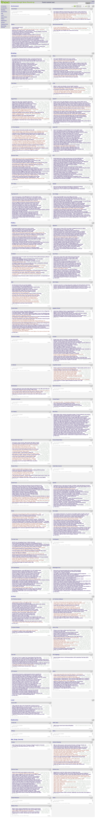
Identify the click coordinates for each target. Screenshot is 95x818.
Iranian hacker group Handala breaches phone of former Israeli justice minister (69, 532)
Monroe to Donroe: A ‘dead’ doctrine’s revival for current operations (26, 776)
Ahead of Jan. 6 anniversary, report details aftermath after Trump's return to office (28, 60)
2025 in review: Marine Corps (59, 783)
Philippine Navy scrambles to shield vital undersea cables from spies (26, 779)
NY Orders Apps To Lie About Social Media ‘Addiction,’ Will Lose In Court (27, 658)
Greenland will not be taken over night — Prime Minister (23, 518)
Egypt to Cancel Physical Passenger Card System (64, 312)
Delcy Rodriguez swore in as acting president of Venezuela (24, 515)
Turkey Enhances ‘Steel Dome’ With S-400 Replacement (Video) (25, 492)
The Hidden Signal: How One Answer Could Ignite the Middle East (25, 266)
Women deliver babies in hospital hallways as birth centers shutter (67, 415)
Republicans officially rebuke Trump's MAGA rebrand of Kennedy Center (68, 428)
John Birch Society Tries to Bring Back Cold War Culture (23, 319)
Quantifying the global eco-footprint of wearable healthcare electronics (26, 34)
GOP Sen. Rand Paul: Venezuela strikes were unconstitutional (66, 574)
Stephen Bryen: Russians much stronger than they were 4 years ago (67, 264)
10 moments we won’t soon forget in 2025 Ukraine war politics (24, 460)
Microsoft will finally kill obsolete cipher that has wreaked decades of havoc (69, 611)
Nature (12, 24)
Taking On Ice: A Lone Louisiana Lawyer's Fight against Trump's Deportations (69, 188)
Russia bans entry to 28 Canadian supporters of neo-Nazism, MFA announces (27, 523)
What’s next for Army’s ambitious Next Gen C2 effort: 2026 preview (67, 758)
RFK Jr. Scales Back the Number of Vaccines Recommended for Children (68, 169)
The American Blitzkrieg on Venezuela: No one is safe (22, 473)
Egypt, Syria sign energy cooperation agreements (22, 101)
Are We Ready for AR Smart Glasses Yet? (62, 646)
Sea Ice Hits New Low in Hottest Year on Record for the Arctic (66, 30)
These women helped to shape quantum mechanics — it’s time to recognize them (28, 46)
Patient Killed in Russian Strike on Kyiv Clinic (21, 166)
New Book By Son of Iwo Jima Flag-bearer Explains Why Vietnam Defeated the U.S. (28, 320)
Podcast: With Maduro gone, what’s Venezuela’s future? (65, 577)
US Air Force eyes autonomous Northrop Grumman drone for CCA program (27, 787)
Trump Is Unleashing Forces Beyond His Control (63, 175)
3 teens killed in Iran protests (18, 586)
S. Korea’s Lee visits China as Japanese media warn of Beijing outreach (68, 140)
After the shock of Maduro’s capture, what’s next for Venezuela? (66, 237)
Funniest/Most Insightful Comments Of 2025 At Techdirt (23, 664)
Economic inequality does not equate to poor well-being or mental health (26, 35)
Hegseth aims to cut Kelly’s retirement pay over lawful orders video (25, 812)
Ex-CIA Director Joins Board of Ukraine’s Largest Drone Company (25, 317)
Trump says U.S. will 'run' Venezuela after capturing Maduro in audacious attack (27, 142)
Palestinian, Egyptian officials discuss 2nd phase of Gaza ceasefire (25, 109)
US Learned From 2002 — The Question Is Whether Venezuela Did (67, 402)
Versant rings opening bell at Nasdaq (61, 143)
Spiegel (54, 183)
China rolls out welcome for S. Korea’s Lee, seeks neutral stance (67, 137)
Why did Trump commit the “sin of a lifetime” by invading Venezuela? (26, 260)
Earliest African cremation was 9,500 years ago (21, 603)
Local (2, 15)
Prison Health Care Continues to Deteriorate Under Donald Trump (25, 323)
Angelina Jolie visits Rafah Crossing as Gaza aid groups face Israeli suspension (28, 117)
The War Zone (14, 539)
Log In (93, 1)
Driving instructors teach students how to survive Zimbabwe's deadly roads (69, 73)
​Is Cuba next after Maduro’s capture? (61, 268)
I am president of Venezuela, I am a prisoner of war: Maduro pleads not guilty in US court (71, 513)
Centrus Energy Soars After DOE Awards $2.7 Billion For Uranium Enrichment (69, 203)
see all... (49, 14)
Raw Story (55, 411)
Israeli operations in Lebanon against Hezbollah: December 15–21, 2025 (68, 380)
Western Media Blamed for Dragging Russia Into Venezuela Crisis (67, 404)
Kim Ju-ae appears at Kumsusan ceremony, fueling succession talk (67, 135)
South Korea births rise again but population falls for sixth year (66, 133)
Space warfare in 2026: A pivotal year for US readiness (23, 775)
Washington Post (56, 567)
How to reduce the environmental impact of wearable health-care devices (27, 36)
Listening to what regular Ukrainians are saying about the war (24, 455)
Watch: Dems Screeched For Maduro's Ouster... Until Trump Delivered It (68, 213)
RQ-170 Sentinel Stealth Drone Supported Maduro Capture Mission (25, 548)
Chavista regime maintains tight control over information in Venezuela (26, 585)
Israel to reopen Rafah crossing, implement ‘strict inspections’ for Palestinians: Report (71, 529)
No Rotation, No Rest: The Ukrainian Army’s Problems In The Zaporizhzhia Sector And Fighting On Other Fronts (34, 497)
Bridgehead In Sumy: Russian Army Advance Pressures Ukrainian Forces (27, 485)
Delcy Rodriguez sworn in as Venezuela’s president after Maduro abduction (69, 234)
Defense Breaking (57, 742)
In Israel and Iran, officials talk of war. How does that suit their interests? (68, 92)
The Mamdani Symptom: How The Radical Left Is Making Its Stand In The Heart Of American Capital (74, 205)
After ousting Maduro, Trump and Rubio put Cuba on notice (23, 446)
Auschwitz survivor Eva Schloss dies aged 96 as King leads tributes (26, 295)
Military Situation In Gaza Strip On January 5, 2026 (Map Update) (25, 494)
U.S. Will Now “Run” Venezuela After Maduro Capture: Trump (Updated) (26, 549)
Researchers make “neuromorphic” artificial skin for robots (24, 612)
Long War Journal (57, 364)
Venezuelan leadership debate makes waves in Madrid (64, 352)
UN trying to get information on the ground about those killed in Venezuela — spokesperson (30, 522)
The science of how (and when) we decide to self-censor (23, 608)
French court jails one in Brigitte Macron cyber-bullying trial (65, 355)
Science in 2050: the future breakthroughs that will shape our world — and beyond (28, 29)
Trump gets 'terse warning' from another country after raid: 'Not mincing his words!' (70, 430)
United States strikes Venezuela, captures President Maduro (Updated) (67, 370)
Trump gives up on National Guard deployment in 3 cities (65, 781)
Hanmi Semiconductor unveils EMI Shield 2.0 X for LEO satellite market (68, 129)
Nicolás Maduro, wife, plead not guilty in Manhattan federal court (67, 148)
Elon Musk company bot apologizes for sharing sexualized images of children (28, 144)
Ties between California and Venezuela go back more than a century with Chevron (70, 11)
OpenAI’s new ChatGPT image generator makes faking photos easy (67, 608)
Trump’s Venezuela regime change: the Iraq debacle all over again (67, 265)
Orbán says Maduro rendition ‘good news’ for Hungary (65, 346)
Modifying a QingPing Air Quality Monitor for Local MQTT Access (66, 641)
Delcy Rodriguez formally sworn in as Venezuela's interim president (67, 121)
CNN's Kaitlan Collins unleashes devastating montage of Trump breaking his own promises (72, 414)
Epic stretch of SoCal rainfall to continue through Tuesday (65, 14)
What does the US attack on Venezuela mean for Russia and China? (67, 240)
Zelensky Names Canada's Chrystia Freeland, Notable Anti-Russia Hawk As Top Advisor (71, 206)
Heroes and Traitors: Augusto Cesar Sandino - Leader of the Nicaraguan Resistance (70, 494)
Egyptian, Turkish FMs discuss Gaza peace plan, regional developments (26, 113)
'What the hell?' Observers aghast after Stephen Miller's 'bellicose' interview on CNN (70, 422)
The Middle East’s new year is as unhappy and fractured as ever (66, 260)
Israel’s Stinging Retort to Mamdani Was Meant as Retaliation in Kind (67, 176)
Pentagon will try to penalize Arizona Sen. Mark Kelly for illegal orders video (27, 708)
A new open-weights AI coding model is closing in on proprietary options (68, 617)
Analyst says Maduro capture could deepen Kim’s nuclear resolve (67, 136)
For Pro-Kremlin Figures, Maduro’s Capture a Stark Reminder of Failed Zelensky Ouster (29, 162)
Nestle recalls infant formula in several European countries (65, 110)
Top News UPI (14, 194)
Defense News (14, 769)
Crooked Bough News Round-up (22, 2)
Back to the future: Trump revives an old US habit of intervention (67, 266)
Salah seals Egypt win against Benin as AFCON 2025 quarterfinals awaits (68, 244)
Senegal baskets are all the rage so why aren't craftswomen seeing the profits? (70, 65)
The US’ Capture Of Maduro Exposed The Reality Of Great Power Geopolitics (27, 258)
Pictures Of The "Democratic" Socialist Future (63, 200)
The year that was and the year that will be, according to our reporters (67, 749)
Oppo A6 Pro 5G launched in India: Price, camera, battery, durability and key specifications (72, 104)
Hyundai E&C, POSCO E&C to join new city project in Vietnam (24, 590)
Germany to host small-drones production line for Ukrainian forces (25, 789)
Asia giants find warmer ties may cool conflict (63, 93)
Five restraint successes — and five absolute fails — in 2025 (24, 459)
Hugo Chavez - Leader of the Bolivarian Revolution (64, 499)
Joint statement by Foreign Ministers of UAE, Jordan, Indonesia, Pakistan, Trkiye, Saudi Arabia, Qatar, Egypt (33, 118)
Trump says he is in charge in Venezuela (62, 572)
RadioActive (4, 20)
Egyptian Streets (56, 308)
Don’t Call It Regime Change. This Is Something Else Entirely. (66, 172)
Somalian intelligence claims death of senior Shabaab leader (66, 369)
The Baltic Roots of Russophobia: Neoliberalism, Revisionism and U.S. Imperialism (29, 327)
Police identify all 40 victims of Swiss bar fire (21, 292)
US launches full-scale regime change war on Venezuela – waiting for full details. (28, 272)
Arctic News (14, 8)
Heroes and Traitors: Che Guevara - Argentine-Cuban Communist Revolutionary (70, 502)
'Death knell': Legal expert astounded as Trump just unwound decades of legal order (71, 420)
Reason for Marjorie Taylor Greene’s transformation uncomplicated (67, 263)
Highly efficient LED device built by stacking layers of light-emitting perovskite (28, 40)
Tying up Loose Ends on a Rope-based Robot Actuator (65, 630)
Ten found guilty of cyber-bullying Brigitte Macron (22, 286)
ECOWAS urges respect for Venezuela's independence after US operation (68, 74)
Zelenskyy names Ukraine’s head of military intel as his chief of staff (26, 788)
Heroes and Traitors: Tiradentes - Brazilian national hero (65, 496)
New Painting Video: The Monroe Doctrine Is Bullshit (22, 264)
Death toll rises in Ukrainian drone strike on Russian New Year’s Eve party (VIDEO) (29, 477)
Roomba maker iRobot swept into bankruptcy (63, 612)
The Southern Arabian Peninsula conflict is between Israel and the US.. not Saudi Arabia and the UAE (32, 275)
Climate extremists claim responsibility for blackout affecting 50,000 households (28, 469)
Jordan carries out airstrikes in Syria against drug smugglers (65, 373)
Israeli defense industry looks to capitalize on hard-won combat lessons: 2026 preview (70, 755)
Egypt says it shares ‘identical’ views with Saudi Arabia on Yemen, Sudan (68, 235)
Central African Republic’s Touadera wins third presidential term (66, 230)
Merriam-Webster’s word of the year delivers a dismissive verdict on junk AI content (70, 610)
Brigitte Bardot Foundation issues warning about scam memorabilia (25, 300)
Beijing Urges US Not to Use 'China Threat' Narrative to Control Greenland (68, 504)
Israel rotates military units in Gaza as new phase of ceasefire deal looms (68, 376)
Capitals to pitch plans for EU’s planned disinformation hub (66, 356)
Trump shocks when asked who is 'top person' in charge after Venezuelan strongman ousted (72, 425)
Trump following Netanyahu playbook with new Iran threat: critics (67, 274)
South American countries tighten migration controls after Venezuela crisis (69, 149)
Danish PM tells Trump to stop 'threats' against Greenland (24, 291)
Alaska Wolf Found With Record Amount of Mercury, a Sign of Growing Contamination (70, 28)
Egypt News (14, 98)
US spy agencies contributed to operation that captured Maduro (66, 777)
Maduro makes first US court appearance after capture (64, 60)
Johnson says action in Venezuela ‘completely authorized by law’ (67, 582)
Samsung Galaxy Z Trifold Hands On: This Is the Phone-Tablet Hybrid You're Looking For (71, 679)
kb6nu (54, 730)
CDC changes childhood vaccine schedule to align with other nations (67, 141)
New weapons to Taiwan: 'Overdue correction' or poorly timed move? (26, 454)
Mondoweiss (14, 385)
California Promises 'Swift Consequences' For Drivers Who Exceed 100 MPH (69, 204)
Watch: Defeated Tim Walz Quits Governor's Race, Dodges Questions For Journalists (71, 211)
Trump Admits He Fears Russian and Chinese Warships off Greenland (68, 405)
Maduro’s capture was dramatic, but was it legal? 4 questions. (66, 86)
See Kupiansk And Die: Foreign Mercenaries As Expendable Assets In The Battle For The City (30, 498)
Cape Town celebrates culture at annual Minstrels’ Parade (65, 59)
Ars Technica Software (58, 599)
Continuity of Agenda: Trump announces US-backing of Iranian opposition (26, 273)
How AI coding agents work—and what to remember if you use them (67, 607)
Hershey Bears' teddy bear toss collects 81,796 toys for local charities (68, 71)
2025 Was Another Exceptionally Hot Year (62, 29)
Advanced (92, 3)
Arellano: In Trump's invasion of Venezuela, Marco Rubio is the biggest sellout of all (29, 134)
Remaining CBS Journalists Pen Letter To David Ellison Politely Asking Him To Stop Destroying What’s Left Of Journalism (36, 660)
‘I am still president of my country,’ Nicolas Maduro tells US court (67, 241)
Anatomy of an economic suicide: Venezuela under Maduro (65, 269)
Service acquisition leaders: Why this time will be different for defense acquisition (70, 748)
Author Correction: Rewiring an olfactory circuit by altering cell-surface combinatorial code (30, 44)
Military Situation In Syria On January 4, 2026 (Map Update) (24, 501)
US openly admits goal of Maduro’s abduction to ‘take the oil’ (66, 530)
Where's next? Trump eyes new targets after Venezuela (65, 118)
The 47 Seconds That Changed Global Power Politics (64, 403)
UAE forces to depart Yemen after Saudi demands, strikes (65, 374)
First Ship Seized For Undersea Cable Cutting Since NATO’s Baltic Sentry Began (28, 560)
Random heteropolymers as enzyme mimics (21, 33)
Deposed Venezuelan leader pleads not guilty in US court (65, 343)
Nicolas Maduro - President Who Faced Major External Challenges (67, 492)
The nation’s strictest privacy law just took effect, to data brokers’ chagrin (68, 601)
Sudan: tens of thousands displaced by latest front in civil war (66, 67)
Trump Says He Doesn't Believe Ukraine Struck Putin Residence (25, 167)
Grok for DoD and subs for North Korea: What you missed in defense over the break (70, 747)
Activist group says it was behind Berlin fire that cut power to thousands (26, 293)
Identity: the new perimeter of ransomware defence (22, 632)
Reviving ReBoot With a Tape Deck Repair (62, 638)
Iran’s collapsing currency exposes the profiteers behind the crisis (67, 520)
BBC (12, 282)
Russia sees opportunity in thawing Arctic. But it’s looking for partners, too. (69, 87)
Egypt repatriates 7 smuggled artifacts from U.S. (21, 110)
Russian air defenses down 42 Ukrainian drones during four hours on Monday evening (29, 524)
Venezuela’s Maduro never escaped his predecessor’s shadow (24, 785)
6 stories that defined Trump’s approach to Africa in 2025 (23, 457)
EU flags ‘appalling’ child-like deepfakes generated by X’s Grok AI (67, 242)
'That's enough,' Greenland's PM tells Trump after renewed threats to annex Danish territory (72, 72)
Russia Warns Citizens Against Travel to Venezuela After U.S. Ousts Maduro (27, 163)
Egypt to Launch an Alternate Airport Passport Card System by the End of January (70, 313)
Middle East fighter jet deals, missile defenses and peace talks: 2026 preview (69, 764)
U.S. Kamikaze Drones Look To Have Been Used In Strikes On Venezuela (26, 546)
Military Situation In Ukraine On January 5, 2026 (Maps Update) (25, 491)
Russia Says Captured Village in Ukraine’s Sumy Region (23, 165)
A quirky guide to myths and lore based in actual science (23, 613)
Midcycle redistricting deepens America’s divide (22, 707)
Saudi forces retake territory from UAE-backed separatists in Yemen (67, 531)
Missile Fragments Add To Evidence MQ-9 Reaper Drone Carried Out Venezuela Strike (29, 554)
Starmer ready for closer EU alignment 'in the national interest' (24, 297)
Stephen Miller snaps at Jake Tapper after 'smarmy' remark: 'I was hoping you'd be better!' (72, 429)
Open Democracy (57, 385)
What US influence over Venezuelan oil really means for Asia (66, 258)
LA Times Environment (58, 8)
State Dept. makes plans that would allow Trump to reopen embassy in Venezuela (70, 588)
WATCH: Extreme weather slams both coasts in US (22, 78)
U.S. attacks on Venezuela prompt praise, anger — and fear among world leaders (28, 138)
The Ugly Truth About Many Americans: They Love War (23, 746)
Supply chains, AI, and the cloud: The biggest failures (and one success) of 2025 (69, 603)
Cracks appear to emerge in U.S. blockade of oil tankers (65, 579)
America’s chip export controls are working (62, 267)
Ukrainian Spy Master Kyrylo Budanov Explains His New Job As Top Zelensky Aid (28, 553)
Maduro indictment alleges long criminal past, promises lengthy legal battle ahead (28, 132)
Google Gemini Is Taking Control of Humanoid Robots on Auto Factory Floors (69, 675)
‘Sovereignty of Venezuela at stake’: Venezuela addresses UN (66, 243)
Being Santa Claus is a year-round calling (20, 615)
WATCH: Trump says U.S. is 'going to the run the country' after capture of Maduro (28, 70)
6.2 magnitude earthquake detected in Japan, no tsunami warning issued (27, 58)
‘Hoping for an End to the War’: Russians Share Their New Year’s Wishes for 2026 (28, 178)
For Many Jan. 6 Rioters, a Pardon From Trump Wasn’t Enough (66, 168)
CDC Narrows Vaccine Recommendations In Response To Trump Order (68, 202)
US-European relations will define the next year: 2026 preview (66, 754)
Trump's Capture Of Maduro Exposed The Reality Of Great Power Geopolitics (69, 207)
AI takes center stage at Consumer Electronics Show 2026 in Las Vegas (68, 69)
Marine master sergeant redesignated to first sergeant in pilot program (26, 808)
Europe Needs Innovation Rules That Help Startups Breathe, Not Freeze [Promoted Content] (72, 358)
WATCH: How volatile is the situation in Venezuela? (22, 69)
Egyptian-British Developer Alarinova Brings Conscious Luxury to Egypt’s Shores (70, 315)
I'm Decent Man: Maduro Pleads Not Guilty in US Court (64, 488)
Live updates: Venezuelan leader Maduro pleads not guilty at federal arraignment (70, 573)
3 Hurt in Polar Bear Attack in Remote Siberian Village (23, 161)
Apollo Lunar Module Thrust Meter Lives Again (63, 649)
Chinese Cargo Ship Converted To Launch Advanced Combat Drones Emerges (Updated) (30, 556)
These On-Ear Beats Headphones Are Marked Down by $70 (65, 676)
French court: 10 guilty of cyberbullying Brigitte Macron (65, 150)
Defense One (56, 769)
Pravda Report (56, 399)
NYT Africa (13, 183)
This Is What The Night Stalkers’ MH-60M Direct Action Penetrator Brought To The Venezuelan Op (31, 544)
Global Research (15, 797)
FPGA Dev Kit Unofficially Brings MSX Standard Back (64, 648)
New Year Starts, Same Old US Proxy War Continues (22, 268)
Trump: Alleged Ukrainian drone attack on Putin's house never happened (27, 588)
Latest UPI (55, 127)
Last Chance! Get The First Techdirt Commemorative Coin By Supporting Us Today (29, 663)
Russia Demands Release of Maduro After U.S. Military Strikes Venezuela (27, 169)
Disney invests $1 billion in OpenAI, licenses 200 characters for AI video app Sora (69, 615)
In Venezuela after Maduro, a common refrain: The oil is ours (24, 135)
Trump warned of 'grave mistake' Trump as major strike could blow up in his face (70, 431)
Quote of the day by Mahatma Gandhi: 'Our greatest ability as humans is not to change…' (72, 102)
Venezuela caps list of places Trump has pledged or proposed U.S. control (68, 576)
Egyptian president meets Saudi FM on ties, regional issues (24, 108)
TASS (12, 511)
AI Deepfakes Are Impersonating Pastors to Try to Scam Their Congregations (69, 683)
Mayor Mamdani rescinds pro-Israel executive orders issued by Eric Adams (26, 392)
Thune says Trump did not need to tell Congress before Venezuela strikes (68, 585)
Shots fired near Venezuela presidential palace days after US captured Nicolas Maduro (71, 114)
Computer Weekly (15, 627)
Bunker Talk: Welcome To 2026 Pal (19, 552)
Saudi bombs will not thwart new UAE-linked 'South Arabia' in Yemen (25, 453)
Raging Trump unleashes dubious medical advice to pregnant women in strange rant (71, 434)
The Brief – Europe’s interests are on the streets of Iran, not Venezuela (68, 341)
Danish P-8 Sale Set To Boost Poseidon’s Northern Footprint (24, 555)
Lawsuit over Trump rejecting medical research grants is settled (25, 609)
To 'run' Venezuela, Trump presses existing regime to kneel (23, 136)
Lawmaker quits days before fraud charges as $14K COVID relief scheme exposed (70, 417)
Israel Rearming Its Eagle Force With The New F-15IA (23, 562)
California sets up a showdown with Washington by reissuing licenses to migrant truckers (30, 148)
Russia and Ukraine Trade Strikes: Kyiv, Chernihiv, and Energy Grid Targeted (27, 487)
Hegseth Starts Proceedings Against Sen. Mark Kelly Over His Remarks (68, 174)
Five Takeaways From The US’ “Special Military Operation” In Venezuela (26, 271)
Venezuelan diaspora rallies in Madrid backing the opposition (66, 76)
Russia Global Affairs (57, 439)
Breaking (3, 9)
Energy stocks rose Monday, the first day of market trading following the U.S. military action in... (73, 583)
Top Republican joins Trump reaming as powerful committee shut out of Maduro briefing (71, 426)
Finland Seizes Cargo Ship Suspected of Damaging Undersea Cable (26, 176)
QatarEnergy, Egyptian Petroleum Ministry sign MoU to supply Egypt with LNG (28, 112)
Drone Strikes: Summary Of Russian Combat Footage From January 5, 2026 (27, 486)
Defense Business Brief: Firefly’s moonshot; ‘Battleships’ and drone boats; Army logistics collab (73, 792)
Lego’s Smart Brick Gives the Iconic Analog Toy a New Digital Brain (67, 677)
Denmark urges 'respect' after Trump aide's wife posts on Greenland (25, 294)
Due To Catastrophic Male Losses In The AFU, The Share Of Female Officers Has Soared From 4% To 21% (33, 500)
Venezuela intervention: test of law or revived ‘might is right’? (66, 257)
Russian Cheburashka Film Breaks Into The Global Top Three (66, 489)
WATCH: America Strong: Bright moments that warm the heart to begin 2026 (27, 72)
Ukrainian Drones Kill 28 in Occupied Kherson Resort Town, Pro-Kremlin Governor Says (30, 173)
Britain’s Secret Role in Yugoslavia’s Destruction (21, 315)
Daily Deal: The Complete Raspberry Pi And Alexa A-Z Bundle (24, 661)
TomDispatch (56, 539)
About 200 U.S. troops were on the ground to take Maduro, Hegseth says (68, 589)
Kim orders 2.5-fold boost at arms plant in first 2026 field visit (66, 139)
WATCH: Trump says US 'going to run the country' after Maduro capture (26, 71)
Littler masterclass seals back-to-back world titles (22, 303)
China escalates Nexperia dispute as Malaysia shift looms (65, 273)
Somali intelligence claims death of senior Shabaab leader (65, 368)
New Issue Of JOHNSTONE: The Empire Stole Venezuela (23, 259)
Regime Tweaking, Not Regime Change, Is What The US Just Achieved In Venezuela (28, 265)
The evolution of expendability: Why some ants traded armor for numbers (27, 621)
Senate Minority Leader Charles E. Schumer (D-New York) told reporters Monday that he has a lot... (73, 575)
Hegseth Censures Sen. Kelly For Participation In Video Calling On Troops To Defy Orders (72, 214)
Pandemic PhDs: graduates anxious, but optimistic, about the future (26, 47)
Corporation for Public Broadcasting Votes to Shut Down (65, 173)
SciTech (3, 22)
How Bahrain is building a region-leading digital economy (23, 631)
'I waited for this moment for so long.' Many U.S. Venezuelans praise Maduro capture (28, 140)
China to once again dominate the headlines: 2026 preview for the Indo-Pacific (69, 756)
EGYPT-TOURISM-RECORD (18, 114)
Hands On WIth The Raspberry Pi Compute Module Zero (65, 633)
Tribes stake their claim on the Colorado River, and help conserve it (25, 705)
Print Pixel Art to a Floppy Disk (59, 640)
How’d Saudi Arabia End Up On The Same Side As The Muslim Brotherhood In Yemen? (29, 270)
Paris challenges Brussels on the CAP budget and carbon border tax (67, 347)
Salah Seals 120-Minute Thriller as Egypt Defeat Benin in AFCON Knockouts (69, 311)
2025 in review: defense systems (60, 780)
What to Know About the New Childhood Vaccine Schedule (65, 164)
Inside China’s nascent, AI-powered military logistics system (65, 787)
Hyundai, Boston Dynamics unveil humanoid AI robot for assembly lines (26, 674)
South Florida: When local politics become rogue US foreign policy (25, 443)
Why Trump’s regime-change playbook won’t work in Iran (65, 247)
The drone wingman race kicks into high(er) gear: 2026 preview (66, 762)
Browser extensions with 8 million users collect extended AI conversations (69, 609)
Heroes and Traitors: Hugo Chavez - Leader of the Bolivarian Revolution (68, 498)
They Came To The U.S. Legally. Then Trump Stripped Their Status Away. (26, 657)
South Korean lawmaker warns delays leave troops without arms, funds (68, 138)
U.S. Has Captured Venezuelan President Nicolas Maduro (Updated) (25, 551)
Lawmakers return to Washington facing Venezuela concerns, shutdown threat (28, 133)
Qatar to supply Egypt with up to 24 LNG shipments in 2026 (24, 111)
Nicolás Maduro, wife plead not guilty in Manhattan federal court (66, 146)
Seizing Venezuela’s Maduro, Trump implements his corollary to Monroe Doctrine (69, 88)
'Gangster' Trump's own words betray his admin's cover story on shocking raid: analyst (71, 419)
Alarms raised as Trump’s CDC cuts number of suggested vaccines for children (69, 228)
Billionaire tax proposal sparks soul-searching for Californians (24, 145)
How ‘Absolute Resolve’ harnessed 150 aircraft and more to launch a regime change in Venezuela (73, 776)
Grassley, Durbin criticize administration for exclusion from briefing (67, 571)
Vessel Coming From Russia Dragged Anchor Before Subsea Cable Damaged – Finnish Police (31, 168)
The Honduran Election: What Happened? (20, 330)
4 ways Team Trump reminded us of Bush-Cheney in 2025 (23, 456)
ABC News (13, 56)
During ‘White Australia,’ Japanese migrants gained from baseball (67, 272)
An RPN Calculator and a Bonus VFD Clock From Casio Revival (66, 637)
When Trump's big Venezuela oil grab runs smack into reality (24, 448)
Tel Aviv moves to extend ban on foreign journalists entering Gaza (67, 521)
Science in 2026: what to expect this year (20, 45)
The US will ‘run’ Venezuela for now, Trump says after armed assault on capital (69, 778)
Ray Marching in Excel (58, 644)
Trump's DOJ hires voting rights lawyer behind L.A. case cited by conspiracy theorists (29, 143)
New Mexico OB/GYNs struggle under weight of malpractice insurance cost (27, 712)
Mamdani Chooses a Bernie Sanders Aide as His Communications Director (69, 160)
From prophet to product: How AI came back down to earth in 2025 (67, 604)
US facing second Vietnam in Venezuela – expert (21, 476)
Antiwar (13, 742)
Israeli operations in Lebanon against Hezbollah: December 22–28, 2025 (68, 375)
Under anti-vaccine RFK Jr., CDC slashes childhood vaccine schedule (25, 601)
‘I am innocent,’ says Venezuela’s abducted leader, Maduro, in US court (68, 248)
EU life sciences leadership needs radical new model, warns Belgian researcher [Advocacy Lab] (73, 342)
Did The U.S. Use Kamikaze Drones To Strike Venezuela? (23, 542)
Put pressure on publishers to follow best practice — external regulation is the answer (29, 31)
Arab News (13, 83)
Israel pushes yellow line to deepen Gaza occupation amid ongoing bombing (69, 515)
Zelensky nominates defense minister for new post (22, 468)
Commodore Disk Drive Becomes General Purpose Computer (66, 632)
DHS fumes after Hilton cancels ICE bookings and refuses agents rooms (68, 432)
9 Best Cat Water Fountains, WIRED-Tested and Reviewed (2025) (66, 682)
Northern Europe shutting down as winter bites (63, 345)
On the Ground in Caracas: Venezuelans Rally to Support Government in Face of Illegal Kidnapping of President (34, 314)
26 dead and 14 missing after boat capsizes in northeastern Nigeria (25, 247)
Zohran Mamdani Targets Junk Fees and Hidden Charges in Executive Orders (69, 163)
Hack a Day (55, 627)
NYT (54, 155)
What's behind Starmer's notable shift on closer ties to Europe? (25, 289)
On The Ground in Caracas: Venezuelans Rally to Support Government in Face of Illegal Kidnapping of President (35, 311)
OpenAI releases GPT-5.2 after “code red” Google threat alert (66, 614)
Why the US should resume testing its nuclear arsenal (23, 772)
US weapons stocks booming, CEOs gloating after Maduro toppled (25, 442)
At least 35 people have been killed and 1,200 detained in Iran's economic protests (70, 116)
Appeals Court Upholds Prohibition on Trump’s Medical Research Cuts (68, 162)
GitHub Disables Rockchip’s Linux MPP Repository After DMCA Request (68, 636)
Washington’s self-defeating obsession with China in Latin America (67, 275)
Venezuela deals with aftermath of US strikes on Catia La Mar (66, 75)
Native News (4, 17)
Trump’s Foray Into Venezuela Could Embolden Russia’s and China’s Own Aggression (71, 161)
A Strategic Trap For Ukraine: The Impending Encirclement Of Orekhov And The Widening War (31, 489)
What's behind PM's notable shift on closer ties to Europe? (24, 290)
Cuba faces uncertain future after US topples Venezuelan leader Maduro (68, 117)
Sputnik (54, 482)
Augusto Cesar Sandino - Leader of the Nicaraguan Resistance (66, 495)
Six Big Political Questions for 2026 (61, 165)
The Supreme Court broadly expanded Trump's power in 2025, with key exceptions (28, 146)
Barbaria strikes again (16, 257)
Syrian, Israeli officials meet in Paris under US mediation (65, 524)
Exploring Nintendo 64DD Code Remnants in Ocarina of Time (66, 645)
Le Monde (13, 364)
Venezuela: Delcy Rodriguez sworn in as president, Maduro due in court (26, 589)
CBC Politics (55, 282)
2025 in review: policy (58, 791)
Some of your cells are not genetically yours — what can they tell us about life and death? (30, 41)
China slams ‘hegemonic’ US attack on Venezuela (22, 471)
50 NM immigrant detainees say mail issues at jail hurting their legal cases (27, 706)
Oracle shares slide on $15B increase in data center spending (66, 616)
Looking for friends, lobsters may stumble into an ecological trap (25, 610)
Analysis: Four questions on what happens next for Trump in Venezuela (68, 587)
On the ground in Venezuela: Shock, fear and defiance (23, 139)
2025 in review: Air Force (58, 785)
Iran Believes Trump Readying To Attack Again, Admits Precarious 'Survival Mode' (70, 209)
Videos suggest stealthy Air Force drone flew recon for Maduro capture (26, 774)
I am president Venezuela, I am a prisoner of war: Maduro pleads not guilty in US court (71, 514)
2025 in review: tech (58, 789)
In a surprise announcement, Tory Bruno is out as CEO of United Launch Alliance (28, 617)
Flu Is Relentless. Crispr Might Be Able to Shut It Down (65, 687)
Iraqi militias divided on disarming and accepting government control (67, 378)
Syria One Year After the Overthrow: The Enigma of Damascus (66, 187)
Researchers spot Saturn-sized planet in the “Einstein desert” (24, 605)
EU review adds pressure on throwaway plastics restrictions (66, 344)
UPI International (15, 567)
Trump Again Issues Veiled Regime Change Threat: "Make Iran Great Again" (68, 208)
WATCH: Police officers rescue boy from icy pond (22, 66)
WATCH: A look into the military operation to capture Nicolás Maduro (26, 68)
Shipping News (4, 24)
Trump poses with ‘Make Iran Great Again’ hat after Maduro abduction (68, 245)
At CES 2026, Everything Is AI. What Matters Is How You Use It (66, 685)
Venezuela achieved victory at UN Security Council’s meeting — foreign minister (28, 519)
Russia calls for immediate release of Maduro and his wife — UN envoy (26, 525)
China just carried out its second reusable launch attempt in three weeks (26, 616)
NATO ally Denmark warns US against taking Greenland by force (66, 340)
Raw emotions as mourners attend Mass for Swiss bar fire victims (25, 296)
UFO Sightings (56, 654)
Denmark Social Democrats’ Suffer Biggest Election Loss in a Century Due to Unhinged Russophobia (32, 322)
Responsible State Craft (16, 439)
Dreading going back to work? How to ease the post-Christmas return (25, 301)
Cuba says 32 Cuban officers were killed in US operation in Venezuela (26, 781)
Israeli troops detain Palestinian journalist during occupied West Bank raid (69, 523)
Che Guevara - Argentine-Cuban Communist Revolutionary (65, 503)
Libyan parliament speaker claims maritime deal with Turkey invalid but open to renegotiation (72, 379)
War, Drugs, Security (3, 26)
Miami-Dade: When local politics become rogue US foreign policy (25, 444)
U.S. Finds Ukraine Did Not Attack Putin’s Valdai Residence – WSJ (25, 177)
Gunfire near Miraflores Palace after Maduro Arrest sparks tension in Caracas (69, 108)
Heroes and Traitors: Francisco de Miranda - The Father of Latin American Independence (71, 500)
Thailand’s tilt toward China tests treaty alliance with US (23, 778)
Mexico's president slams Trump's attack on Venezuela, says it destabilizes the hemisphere (30, 131)
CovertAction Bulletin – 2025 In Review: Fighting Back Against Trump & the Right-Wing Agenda (31, 313)
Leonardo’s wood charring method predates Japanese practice (24, 611)
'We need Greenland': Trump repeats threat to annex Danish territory (26, 287)
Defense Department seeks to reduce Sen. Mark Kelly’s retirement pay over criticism (70, 132)
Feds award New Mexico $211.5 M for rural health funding (23, 709)
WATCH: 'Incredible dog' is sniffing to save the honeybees (24, 65)
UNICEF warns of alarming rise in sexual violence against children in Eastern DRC (70, 63)
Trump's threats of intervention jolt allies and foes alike (23, 129)
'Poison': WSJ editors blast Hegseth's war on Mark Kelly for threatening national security (71, 421)
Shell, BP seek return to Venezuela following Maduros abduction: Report (68, 518)
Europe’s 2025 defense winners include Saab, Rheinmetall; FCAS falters (26, 792)
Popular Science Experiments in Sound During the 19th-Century (66, 634)
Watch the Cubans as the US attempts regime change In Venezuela (67, 271)
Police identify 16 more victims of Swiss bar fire (21, 299)
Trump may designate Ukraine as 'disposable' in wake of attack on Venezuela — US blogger (30, 521)
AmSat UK (13, 722)
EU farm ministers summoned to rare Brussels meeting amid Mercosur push (68, 354)
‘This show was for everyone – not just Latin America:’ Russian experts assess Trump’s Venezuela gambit (33, 475)
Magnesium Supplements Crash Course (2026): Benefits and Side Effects (68, 681)
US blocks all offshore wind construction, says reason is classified (25, 618)
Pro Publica (14, 411)
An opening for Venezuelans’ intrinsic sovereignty (64, 89)
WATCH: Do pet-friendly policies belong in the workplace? (24, 73)
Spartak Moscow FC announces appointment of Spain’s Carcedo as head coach (28, 527)
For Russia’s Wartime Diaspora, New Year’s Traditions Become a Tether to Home (28, 174)
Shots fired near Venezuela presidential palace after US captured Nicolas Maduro (70, 115)
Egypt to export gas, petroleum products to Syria (22, 104)
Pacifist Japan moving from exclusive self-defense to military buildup (26, 791)
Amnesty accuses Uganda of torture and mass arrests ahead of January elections (70, 68)
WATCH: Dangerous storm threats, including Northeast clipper (24, 64)
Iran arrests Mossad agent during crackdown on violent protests (66, 519)
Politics (2, 18)
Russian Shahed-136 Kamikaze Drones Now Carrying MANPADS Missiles (27, 543)
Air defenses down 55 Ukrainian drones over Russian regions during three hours (28, 520)
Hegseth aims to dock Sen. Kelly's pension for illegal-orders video (67, 772)
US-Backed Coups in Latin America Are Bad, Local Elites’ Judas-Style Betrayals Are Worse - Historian (74, 485)
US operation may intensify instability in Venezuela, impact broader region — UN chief (29, 526)
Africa (54, 56)
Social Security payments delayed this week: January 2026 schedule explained (70, 113)
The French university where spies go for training (22, 288)
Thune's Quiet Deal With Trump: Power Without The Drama (65, 196)
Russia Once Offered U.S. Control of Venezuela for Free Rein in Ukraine (68, 166)
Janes (54, 797)
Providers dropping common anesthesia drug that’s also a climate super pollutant (28, 604)
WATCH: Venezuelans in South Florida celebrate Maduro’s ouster (25, 67)
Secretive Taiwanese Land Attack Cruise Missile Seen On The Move (25, 561)
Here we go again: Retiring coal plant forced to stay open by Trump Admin (27, 607)
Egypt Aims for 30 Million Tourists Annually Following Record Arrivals (68, 316)
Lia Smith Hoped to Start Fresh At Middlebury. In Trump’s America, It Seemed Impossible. (72, 177)
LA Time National (15, 127)
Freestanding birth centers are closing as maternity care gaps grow (25, 713)
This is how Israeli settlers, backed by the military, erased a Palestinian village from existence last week (32, 390)
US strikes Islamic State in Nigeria (60, 377)
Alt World (13, 253)
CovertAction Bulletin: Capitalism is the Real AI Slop (22, 329)
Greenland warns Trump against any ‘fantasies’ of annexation (66, 236)
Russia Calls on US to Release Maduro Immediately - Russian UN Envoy (68, 490)
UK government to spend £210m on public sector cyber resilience (25, 630)
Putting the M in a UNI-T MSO (59, 631)
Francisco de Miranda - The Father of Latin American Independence (67, 501)
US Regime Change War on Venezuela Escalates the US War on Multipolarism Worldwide (30, 263)
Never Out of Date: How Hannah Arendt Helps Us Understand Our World (68, 186)
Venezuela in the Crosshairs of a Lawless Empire (63, 406)
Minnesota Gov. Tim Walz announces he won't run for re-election (67, 144)
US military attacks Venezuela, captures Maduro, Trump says (65, 752)
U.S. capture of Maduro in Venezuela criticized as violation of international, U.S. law (28, 141)
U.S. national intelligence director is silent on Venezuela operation (25, 137)
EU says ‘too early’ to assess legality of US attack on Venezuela (66, 353)
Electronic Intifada (15, 336)
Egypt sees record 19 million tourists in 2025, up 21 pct (23, 116)
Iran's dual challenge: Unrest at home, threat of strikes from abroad (67, 119)
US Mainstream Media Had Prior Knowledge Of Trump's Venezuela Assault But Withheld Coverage (73, 212)
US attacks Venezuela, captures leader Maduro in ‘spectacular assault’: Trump (69, 751)
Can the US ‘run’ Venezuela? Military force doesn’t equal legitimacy (25, 773)
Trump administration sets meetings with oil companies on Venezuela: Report (69, 232)
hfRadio (13, 730)
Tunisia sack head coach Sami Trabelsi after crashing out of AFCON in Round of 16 (70, 64)
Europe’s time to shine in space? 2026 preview (63, 759)
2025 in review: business (58, 790)
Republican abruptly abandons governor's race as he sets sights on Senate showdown (71, 416)
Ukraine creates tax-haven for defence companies (64, 351)
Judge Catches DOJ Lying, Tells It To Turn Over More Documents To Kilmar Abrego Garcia (30, 659)
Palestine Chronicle (15, 399)
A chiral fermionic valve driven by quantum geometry (23, 32)
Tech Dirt (13, 654)
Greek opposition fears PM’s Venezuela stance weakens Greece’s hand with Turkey (70, 357)
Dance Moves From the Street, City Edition (62, 178)
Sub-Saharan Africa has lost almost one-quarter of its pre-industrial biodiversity (28, 37)
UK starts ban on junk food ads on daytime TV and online (65, 359)
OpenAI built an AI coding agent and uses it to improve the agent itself (67, 613)
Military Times (14, 805)
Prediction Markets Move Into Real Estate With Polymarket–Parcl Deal (68, 197)
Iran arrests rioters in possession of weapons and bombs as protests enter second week (71, 528)
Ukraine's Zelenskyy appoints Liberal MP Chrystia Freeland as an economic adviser (70, 286)
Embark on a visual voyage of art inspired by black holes (23, 614)
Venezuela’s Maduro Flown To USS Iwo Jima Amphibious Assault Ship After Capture (29, 550)
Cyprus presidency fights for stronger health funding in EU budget (67, 350)
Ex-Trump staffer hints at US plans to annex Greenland (23, 472)
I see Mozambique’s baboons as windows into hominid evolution (25, 43)
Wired (54, 671)
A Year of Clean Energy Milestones (60, 27)
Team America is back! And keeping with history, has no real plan (25, 449)
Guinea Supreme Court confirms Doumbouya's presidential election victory (27, 248)
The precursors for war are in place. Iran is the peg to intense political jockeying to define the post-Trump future (34, 256)
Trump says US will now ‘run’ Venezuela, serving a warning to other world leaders (69, 90)
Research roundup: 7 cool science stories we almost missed (24, 606)
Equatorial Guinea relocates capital (61, 70)
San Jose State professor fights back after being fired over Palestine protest (27, 391)
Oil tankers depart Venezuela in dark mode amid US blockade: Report (67, 522)
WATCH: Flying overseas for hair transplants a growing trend (24, 76)
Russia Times (14, 466)
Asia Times (55, 253)
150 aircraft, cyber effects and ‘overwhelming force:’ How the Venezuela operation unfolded (71, 750)
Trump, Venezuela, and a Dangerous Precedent (21, 269)
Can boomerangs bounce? (17, 27)
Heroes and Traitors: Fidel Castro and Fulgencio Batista (65, 505)
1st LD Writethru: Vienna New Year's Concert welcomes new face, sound (27, 119)
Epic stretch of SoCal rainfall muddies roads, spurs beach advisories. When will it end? (70, 13)
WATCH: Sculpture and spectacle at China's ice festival (23, 63)
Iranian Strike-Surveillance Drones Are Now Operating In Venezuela (25, 558)
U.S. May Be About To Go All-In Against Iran (21, 495)
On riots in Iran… (15, 274)
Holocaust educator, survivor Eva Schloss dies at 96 (22, 587)
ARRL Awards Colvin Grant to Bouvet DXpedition (63, 725)
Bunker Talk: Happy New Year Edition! (19, 559)
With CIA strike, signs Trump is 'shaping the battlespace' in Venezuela (25, 149)
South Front (14, 482)
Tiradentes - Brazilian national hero (61, 497)
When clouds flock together (17, 620)
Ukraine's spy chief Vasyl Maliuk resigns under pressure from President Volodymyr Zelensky (72, 142)
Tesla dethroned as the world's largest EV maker (63, 17)
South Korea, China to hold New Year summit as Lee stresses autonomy (68, 134)
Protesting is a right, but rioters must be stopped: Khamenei (66, 533)
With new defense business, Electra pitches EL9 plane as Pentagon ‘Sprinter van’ (70, 745)
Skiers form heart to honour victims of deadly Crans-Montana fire (67, 66)
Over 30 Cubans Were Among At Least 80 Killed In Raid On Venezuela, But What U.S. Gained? (31, 496)
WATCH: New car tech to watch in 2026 (20, 77)
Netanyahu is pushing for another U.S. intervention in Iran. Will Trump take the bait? (29, 393)
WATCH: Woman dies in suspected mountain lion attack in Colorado (26, 74)
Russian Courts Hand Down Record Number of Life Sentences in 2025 (26, 160)
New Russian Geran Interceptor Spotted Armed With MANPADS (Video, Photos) (28, 488)
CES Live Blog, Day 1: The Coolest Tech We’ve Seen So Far (66, 684)
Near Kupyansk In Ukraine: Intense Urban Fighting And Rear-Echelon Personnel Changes (30, 502)
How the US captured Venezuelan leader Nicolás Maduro (23, 783)
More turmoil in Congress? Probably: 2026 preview (63, 753)
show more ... (15, 12)
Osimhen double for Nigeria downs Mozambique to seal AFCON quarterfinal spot (70, 233)
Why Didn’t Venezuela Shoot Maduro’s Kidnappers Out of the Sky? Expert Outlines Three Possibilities (74, 486)
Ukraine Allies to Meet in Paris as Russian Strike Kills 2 (23, 159)
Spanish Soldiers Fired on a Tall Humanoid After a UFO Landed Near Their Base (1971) (71, 657)
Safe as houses (15, 28)
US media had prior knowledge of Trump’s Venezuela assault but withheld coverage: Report (72, 527)
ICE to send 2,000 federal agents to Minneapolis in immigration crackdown (69, 131)
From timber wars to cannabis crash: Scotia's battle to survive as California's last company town (73, 19)
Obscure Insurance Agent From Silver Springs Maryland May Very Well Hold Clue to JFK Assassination (33, 326)
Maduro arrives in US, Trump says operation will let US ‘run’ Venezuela (26, 782)
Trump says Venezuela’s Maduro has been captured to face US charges (68, 91)
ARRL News (55, 722)
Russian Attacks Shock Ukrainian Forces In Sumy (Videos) (24, 490)
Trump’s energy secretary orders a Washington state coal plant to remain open (27, 622)
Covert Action (14, 308)
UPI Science (14, 671)
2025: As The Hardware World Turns (61, 635)
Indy (2, 13)
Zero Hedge (55, 194)
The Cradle (55, 511)
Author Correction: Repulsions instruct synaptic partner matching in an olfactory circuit (30, 42)
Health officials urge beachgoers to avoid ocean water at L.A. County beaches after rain (71, 18)
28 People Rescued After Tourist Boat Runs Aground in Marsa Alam (67, 314)
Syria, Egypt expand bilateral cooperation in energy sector (24, 105)
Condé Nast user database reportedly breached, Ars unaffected (66, 605)
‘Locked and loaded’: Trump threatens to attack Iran (22, 452)
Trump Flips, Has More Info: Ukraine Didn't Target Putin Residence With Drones (70, 199)
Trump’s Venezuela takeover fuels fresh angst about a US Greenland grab (27, 780)
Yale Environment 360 (58, 24)
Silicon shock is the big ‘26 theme (60, 259)
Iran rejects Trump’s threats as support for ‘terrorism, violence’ (66, 526)
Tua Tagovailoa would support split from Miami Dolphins (64, 145)
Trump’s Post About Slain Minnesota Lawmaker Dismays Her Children (68, 159)
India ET (55, 98)
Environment (4, 11)
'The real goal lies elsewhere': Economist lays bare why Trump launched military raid (71, 427)
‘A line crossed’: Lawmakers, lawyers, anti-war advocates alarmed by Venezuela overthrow (71, 775)
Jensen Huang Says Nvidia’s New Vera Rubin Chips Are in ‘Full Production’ (68, 674)
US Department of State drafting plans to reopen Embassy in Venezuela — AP (27, 514)
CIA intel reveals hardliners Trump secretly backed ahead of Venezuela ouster (69, 433)
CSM (54, 83)
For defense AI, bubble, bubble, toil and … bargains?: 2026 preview (67, 760)
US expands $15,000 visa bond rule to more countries (64, 58)
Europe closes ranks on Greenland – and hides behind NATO (66, 339)
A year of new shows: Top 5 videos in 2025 (62, 757)
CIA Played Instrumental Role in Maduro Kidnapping (22, 312)
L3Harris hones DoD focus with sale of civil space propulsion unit (67, 746)
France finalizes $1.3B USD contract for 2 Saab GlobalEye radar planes (68, 763)
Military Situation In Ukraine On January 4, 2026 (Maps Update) (24, 499)
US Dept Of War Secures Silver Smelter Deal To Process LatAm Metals (68, 210)
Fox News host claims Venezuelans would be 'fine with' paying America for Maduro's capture (72, 418)
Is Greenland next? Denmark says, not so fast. (21, 445)
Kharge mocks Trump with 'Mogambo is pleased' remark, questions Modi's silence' (70, 101)
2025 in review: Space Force (59, 782)
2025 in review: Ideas (58, 779)
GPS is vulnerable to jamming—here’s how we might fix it (65, 606)
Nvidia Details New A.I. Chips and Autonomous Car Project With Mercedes (68, 158)
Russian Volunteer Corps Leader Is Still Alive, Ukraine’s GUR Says (25, 175)
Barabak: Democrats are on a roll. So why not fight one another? (25, 150)
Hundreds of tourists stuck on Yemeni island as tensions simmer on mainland (69, 231)
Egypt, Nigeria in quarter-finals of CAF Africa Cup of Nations (24, 103)
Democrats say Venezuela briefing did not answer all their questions (67, 570)
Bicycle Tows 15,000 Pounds (59, 639)
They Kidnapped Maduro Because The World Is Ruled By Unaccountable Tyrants (28, 267)
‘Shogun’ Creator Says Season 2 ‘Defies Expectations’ (64, 680)
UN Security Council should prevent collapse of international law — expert (26, 513)
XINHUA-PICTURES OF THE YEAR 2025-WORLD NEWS (23, 115)
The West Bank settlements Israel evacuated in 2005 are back (24, 389)
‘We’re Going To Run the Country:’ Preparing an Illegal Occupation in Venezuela (28, 745)
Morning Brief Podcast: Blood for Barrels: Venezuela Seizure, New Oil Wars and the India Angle (73, 120)
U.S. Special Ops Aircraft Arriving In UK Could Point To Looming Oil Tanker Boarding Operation (31, 545)
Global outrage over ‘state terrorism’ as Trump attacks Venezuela (67, 270)
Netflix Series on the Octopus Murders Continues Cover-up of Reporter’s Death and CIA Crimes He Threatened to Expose (36, 321)
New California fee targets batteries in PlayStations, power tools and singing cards (70, 12)
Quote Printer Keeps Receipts (59, 647)
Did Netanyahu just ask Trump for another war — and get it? (24, 458)
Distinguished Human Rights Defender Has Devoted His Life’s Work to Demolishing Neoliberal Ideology (33, 316)
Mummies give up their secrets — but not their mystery (23, 30)
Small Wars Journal (57, 466)
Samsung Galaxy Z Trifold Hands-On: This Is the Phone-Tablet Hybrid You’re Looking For (71, 678)
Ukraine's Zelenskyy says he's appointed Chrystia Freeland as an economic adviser (70, 288)
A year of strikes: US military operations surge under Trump (24, 790)
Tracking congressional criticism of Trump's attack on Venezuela (24, 450)
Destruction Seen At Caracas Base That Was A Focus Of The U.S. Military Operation (28, 547)
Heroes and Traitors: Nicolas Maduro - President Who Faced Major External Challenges (71, 491)
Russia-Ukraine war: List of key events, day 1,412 (63, 229)
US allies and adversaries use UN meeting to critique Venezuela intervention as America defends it (73, 105)
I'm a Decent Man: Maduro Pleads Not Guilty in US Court (65, 487)
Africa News (14, 225)
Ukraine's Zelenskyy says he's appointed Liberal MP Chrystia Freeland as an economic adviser (73, 287)
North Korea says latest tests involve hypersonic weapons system (25, 777)
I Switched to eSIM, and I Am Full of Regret (62, 686)
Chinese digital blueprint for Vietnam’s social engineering (65, 276)
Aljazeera (55, 225)
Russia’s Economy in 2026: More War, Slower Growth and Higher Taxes (26, 172)
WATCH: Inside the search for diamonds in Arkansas (22, 75)
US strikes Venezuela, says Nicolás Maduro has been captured (24, 786)
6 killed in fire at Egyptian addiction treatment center (23, 102)
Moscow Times (14, 155)
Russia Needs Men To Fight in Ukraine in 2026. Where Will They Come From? (27, 164)
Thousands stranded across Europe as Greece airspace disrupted (25, 298)
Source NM (13, 702)
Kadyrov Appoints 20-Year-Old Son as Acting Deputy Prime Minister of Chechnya (28, 158)
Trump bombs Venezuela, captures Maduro (20, 451)
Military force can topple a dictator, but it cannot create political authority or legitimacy (71, 773)
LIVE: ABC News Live (16, 62)
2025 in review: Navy (58, 786)
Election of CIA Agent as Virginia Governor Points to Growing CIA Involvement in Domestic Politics (32, 328)
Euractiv (54, 336)
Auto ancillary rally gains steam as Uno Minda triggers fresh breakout (68, 112)
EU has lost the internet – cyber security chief (21, 474)
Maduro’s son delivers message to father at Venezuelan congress (67, 246)
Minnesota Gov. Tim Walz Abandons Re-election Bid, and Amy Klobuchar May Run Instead (72, 167)
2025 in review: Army (58, 788)
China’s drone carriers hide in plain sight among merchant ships (67, 256)
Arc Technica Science (16, 599)
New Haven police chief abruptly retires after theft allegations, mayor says (27, 59)
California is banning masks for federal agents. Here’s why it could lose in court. (28, 714)
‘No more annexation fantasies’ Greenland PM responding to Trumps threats (69, 525)
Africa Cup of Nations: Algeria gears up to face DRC (64, 62)
